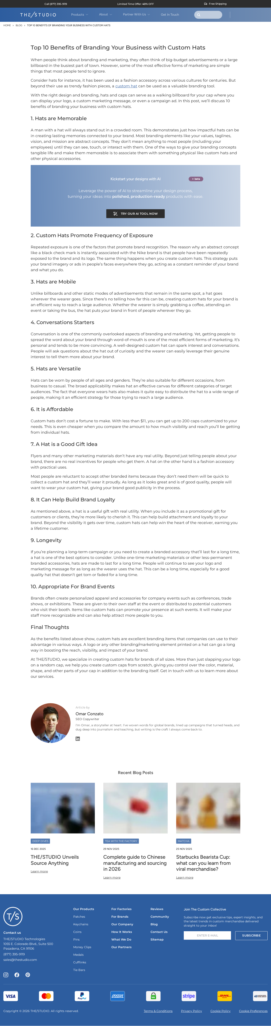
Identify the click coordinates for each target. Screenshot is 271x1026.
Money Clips (82, 947)
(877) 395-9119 (14, 954)
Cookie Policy (220, 1011)
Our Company (122, 924)
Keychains (80, 924)
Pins (76, 939)
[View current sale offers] (135, 4)
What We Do (121, 939)
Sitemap (157, 939)
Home (7, 25)
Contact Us (159, 932)
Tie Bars (79, 970)
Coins (77, 932)
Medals (78, 955)
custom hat (126, 86)
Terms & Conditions (158, 1011)
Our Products (83, 909)
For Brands (119, 917)
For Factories (121, 909)
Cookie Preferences (253, 1011)
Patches (79, 917)
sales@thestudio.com (20, 960)
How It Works (121, 932)
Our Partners (121, 947)
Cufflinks (79, 962)
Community (160, 917)
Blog (19, 25)
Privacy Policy (191, 1011)
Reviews (157, 909)
